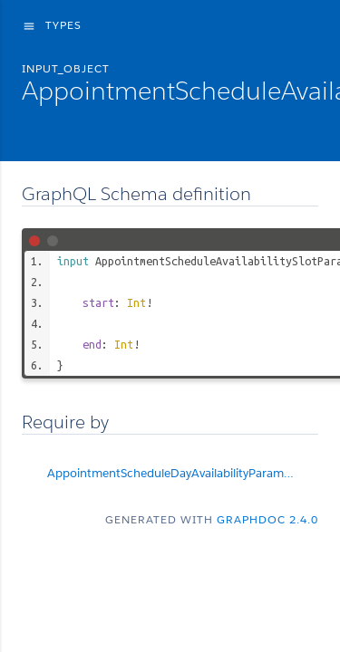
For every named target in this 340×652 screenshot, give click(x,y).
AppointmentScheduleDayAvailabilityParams (182, 473)
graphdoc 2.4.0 (267, 519)
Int (136, 302)
